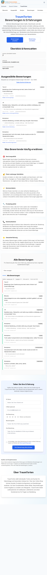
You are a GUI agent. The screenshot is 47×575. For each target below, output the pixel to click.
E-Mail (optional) (10, 406)
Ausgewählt (14, 10)
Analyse (22, 10)
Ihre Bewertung (10, 414)
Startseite (3, 6)
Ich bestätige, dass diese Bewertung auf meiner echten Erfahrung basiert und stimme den (24, 442)
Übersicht (5, 10)
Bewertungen (30, 10)
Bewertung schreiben (32, 39)
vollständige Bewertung (20, 95)
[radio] (7, 417)
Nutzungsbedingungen (25, 443)
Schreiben (40, 10)
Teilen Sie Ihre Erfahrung (23, 82)
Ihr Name (8, 399)
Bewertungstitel (10, 420)
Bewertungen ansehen (15, 39)
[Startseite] (10, 2)
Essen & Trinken (13, 6)
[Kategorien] (44, 2)
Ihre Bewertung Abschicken (23, 447)
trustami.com (9, 279)
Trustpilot (18, 279)
